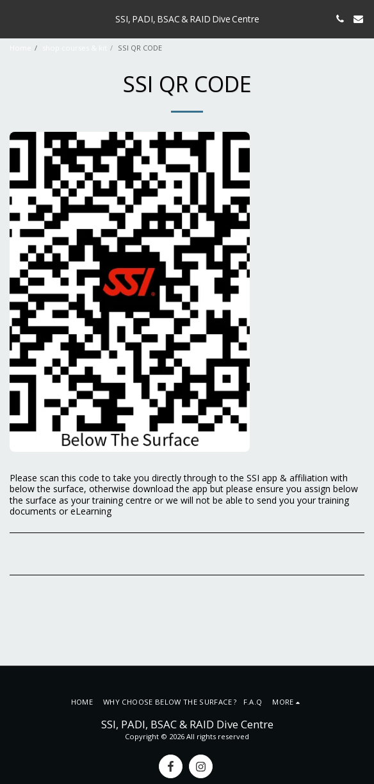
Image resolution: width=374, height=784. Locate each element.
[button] (14, 18)
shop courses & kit (74, 47)
